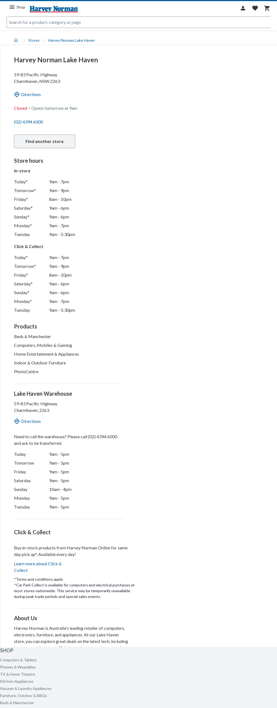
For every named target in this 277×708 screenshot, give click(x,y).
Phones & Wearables (18, 667)
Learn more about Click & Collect (38, 625)
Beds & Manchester (17, 702)
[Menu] (17, 7)
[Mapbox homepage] (154, 642)
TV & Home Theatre (17, 674)
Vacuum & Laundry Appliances (26, 688)
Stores (34, 40)
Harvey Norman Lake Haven (71, 40)
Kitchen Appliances (16, 681)
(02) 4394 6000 (28, 121)
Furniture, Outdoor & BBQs (23, 695)
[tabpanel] (138, 341)
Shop (6, 650)
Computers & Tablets (18, 660)
